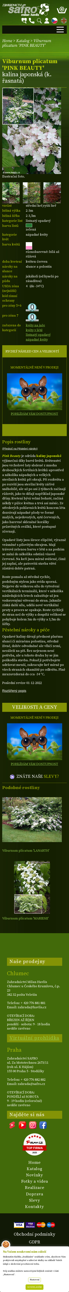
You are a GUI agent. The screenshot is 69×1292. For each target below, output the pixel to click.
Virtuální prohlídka (34, 1038)
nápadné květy (37, 339)
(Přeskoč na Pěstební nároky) (20, 448)
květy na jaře (35, 325)
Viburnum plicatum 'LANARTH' (25, 851)
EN (63, 20)
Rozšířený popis (14, 691)
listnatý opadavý (38, 335)
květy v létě (34, 330)
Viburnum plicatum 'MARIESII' (25, 918)
